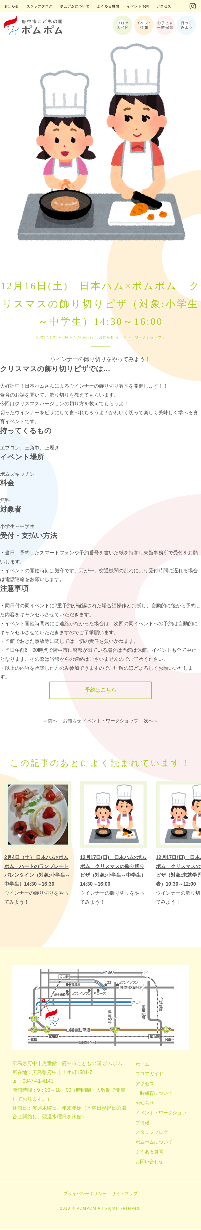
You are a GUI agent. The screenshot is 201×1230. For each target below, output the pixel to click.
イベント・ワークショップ (139, 337)
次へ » (150, 721)
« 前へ (51, 721)
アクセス (144, 1084)
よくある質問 (149, 1152)
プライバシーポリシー (85, 1194)
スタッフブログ (151, 1133)
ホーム (142, 1065)
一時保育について (154, 1094)
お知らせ (106, 337)
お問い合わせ (149, 1162)
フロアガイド (149, 1074)
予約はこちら (100, 691)
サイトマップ (125, 1194)
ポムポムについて (154, 1143)
